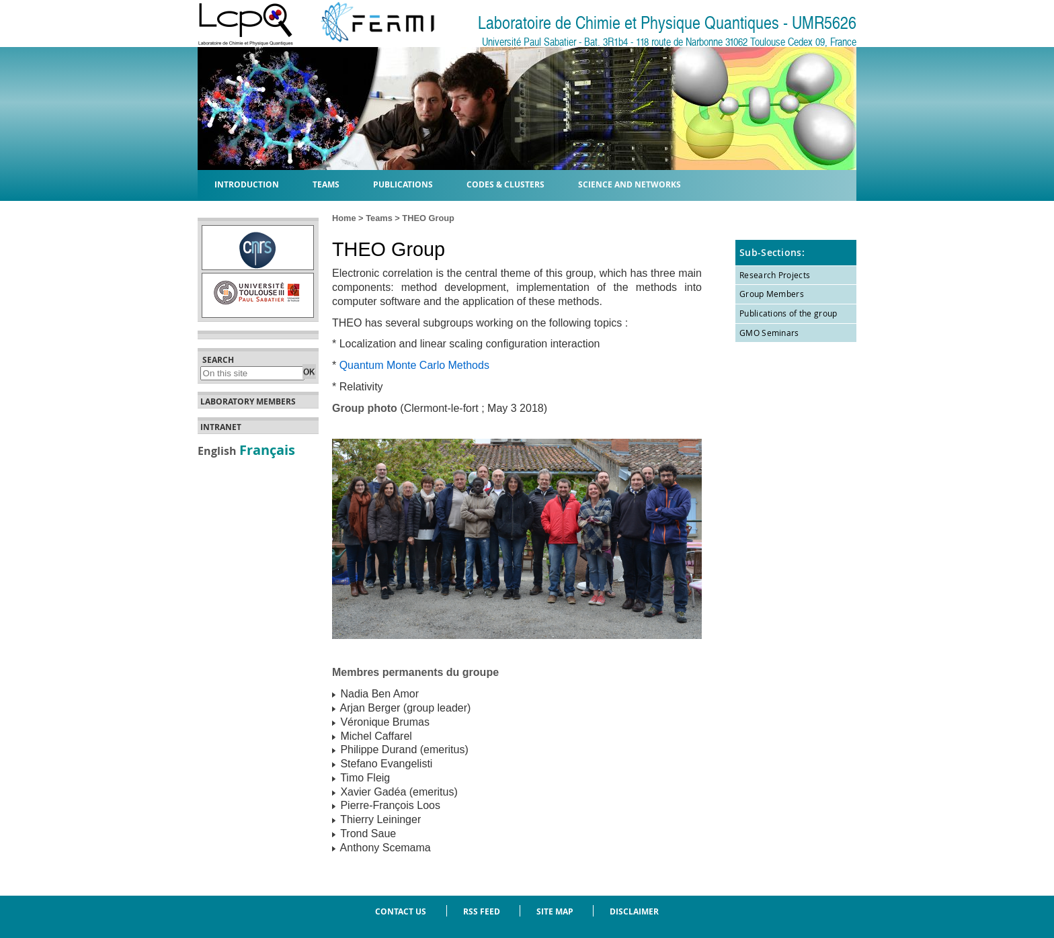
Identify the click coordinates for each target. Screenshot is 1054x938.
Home (344, 218)
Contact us (400, 911)
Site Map (554, 911)
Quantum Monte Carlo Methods (414, 365)
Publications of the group (788, 313)
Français (267, 449)
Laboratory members (248, 402)
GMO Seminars (769, 332)
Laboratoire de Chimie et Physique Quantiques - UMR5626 (667, 23)
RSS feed (481, 911)
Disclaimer (634, 911)
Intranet (220, 427)
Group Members (771, 293)
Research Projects (774, 274)
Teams (379, 218)
